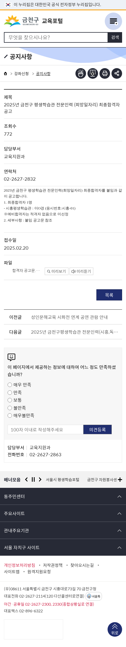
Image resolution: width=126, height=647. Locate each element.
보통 (17, 400)
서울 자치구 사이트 (22, 547)
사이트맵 (12, 571)
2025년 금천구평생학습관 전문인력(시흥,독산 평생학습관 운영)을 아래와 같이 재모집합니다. (75, 331)
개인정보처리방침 (19, 565)
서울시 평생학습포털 (108, 479)
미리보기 (56, 271)
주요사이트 (14, 513)
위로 (115, 633)
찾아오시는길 (82, 565)
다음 (40, 479)
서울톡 (96, 596)
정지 (33, 479)
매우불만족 (23, 415)
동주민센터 (14, 496)
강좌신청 (21, 73)
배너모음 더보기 (120, 480)
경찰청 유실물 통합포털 (65, 479)
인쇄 (104, 73)
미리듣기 (81, 271)
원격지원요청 (39, 571)
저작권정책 (53, 565)
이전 (26, 479)
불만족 (19, 407)
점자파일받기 (92, 73)
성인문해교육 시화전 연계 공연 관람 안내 (69, 317)
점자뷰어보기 (80, 73)
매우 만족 (22, 384)
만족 (17, 392)
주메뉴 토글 (113, 21)
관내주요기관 (16, 530)
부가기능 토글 (116, 73)
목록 (109, 295)
